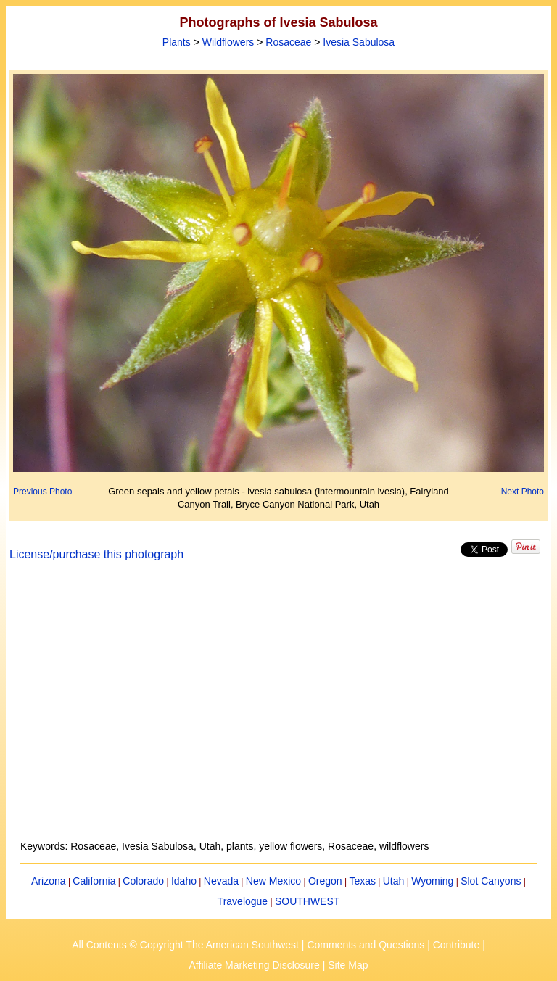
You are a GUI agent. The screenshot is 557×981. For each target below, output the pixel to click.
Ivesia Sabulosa (359, 42)
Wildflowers (228, 42)
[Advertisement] (279, 709)
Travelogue (243, 901)
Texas (362, 881)
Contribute (456, 945)
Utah (394, 881)
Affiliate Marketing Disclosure (254, 965)
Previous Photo (42, 492)
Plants (176, 42)
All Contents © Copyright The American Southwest (185, 945)
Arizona (48, 881)
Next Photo (522, 492)
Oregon (325, 881)
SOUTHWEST (307, 901)
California (94, 881)
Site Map (348, 965)
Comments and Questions (365, 945)
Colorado (143, 881)
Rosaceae (288, 42)
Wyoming (432, 881)
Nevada (221, 881)
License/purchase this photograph (96, 554)
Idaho (184, 881)
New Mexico (273, 881)
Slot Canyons (491, 881)
